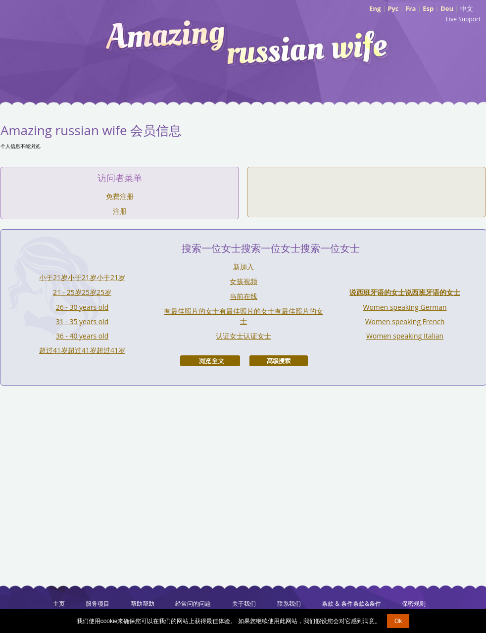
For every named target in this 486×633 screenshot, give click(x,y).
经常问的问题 (193, 603)
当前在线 (243, 296)
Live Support (463, 19)
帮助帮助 (142, 603)
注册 (120, 211)
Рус (393, 8)
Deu (446, 8)
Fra (410, 8)
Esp (428, 8)
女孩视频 (243, 281)
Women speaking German (404, 307)
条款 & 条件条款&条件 (351, 603)
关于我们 (244, 603)
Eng (375, 8)
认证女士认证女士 (243, 336)
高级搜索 (278, 360)
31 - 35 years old (82, 321)
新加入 (243, 266)
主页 (59, 603)
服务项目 (97, 603)
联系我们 (289, 603)
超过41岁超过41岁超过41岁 (82, 350)
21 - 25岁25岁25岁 (82, 292)
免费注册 (120, 196)
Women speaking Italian (404, 336)
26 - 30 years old (82, 307)
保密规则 (414, 603)
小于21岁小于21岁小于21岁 (82, 277)
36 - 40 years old (82, 336)
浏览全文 (210, 360)
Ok (398, 621)
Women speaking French (405, 321)
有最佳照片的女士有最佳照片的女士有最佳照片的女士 (243, 316)
